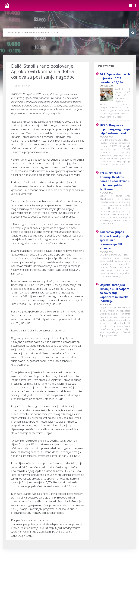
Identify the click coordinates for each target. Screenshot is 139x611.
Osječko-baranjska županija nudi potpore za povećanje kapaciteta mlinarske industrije (114, 293)
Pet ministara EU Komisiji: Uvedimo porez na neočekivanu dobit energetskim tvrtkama (114, 181)
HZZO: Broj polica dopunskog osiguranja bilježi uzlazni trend (115, 129)
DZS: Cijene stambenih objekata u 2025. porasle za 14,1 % (115, 78)
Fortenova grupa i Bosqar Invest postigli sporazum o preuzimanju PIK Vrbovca (114, 240)
